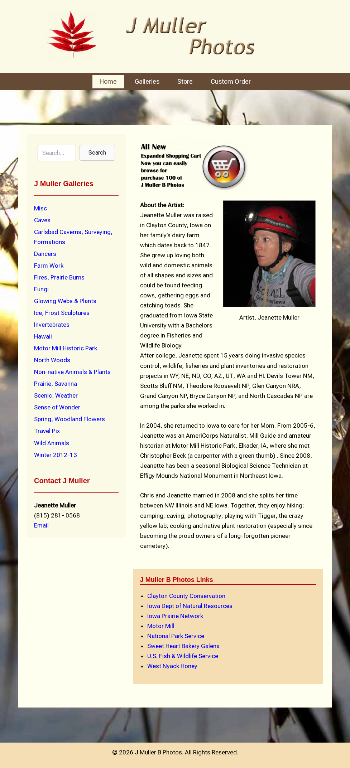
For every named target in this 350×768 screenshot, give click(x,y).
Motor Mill (160, 626)
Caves (42, 220)
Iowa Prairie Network (175, 615)
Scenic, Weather (56, 395)
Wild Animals (51, 443)
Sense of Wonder (57, 407)
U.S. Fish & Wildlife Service (182, 656)
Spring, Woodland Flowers (69, 419)
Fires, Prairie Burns (59, 277)
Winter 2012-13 (55, 454)
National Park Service (175, 636)
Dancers (45, 253)
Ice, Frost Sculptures (62, 312)
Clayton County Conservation (186, 595)
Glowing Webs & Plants (65, 301)
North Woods (52, 360)
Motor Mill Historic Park (65, 348)
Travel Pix (47, 430)
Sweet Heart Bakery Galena (183, 646)
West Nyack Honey (172, 666)
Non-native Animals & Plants (72, 371)
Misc (40, 208)
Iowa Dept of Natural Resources (189, 605)
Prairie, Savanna (55, 383)
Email (41, 525)
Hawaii (43, 336)
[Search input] (57, 153)
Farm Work (48, 265)
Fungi (41, 289)
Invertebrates (51, 324)
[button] (97, 153)
